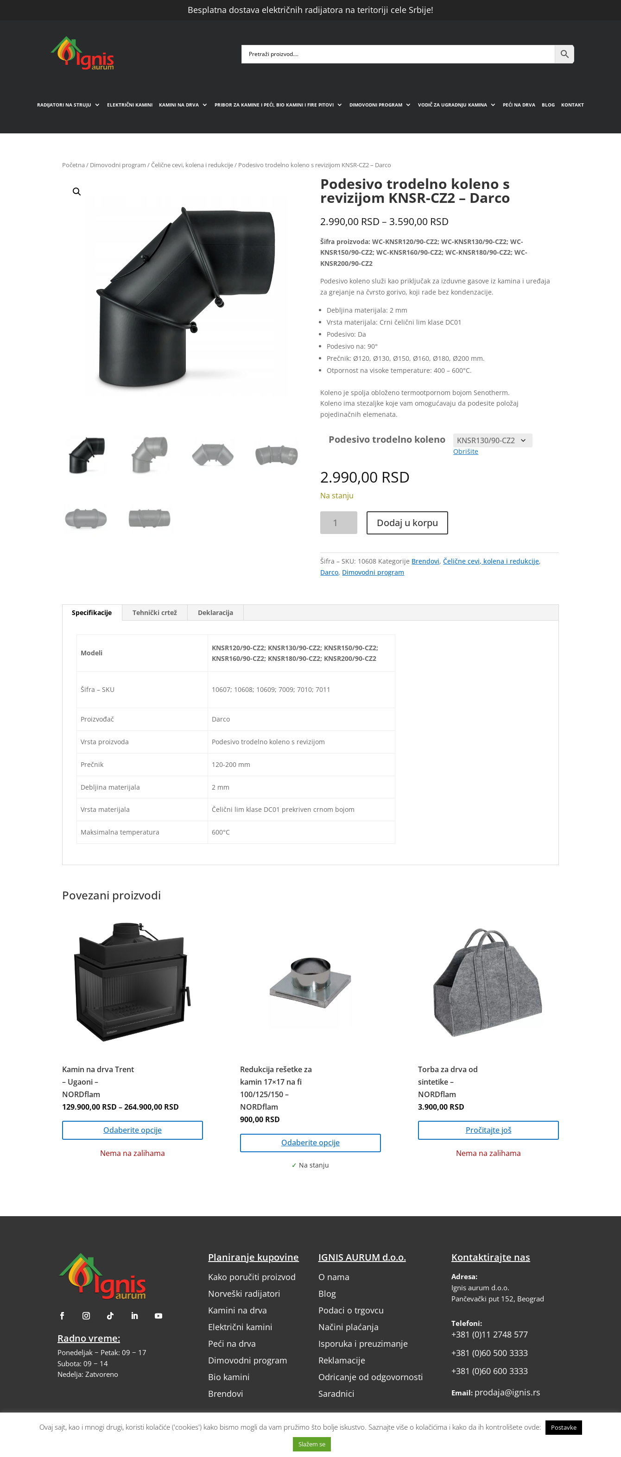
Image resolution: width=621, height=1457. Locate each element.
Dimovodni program (375, 104)
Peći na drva (519, 104)
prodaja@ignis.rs (507, 1392)
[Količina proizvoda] (338, 522)
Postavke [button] (564, 1427)
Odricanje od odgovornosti (370, 1376)
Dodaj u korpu (407, 522)
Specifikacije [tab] (92, 612)
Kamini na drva (179, 104)
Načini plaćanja (348, 1326)
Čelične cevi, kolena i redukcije (192, 165)
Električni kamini (129, 104)
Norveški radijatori (244, 1293)
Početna (73, 165)
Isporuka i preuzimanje (363, 1343)
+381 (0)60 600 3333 (489, 1370)
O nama (333, 1276)
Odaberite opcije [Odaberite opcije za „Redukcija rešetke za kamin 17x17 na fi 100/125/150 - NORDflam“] (310, 1142)
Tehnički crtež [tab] (155, 612)
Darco (329, 572)
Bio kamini (229, 1376)
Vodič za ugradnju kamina (452, 104)
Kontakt (572, 104)
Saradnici (336, 1393)
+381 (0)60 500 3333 (489, 1352)
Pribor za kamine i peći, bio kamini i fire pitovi (274, 104)
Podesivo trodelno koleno (387, 439)
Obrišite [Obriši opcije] (465, 451)
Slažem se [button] (311, 1444)
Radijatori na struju (64, 104)
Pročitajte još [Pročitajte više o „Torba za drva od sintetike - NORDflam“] (489, 1130)
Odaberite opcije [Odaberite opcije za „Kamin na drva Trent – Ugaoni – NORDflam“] (132, 1130)
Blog (548, 104)
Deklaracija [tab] (215, 612)
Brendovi (425, 561)
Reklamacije (341, 1360)
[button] (188, 299)
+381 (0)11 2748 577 (489, 1334)
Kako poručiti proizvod (252, 1276)
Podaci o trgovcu (351, 1310)
